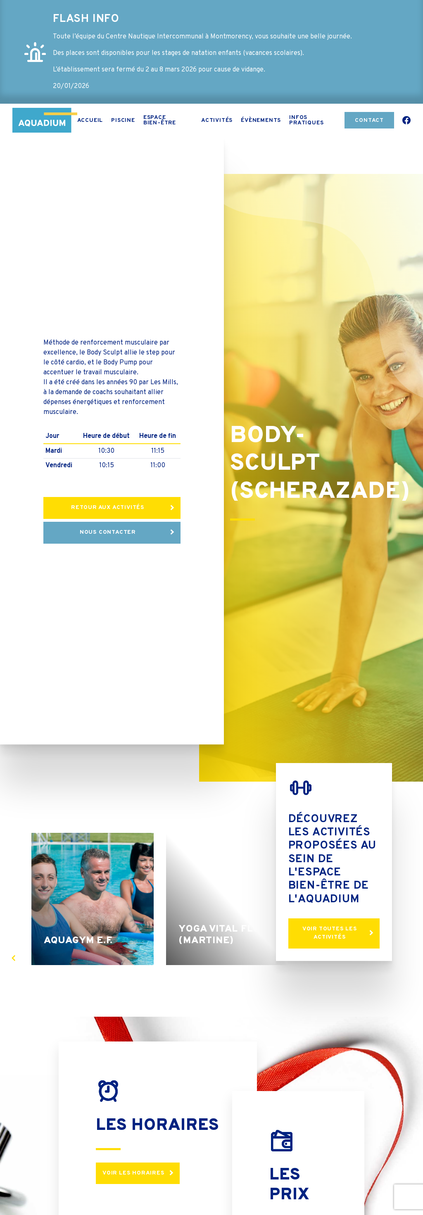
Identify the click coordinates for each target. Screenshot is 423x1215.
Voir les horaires (133, 1173)
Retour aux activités (108, 507)
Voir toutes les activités (329, 933)
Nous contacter (108, 532)
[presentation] (13, 958)
